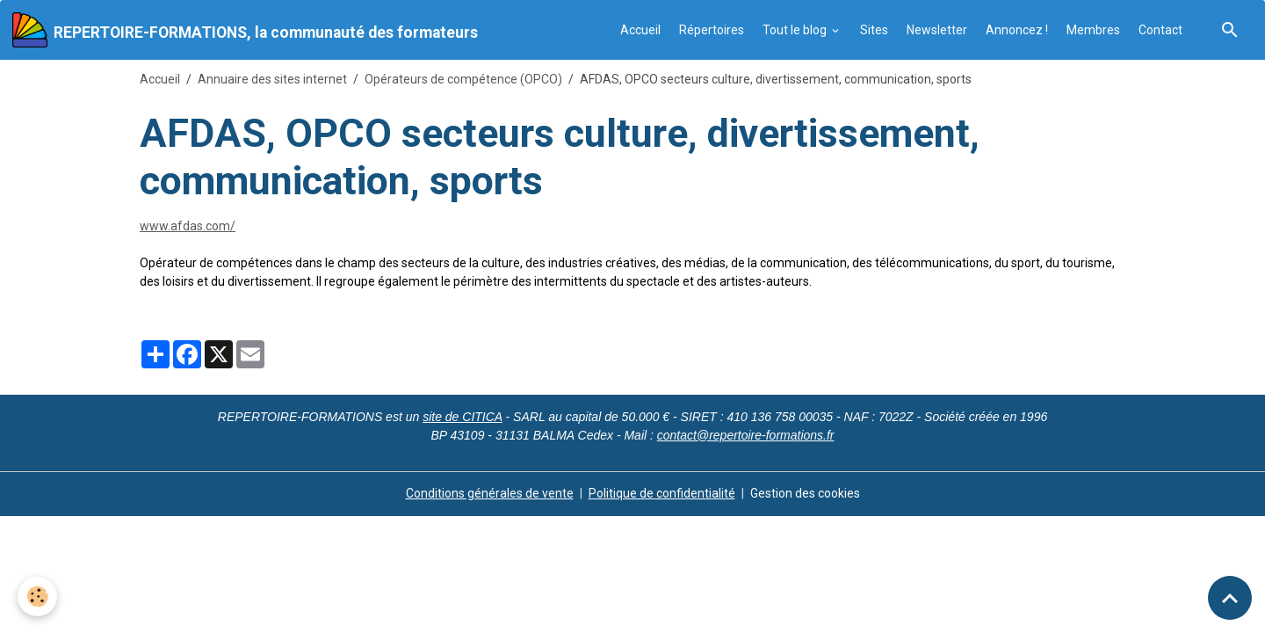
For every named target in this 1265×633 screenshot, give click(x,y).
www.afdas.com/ (187, 226)
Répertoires (711, 30)
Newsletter (937, 30)
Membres (1093, 30)
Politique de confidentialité (662, 493)
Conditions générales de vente (490, 493)
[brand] (245, 29)
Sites (874, 30)
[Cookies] (37, 596)
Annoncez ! (1017, 30)
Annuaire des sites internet (272, 79)
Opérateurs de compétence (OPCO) (463, 79)
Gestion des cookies (805, 493)
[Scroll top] (1230, 598)
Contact (1160, 30)
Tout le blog (796, 30)
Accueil (640, 30)
